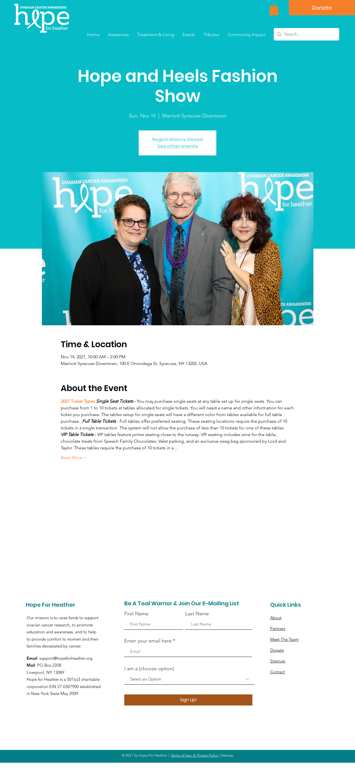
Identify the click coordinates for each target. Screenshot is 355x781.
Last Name (197, 613)
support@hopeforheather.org (65, 658)
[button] (274, 9)
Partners (277, 628)
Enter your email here (148, 640)
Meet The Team (284, 639)
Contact (277, 671)
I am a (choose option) (149, 668)
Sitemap (277, 661)
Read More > (74, 457)
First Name (136, 613)
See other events (177, 146)
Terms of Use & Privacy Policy (195, 755)
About (276, 617)
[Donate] (322, 7)
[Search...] (306, 34)
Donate (277, 650)
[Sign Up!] (188, 700)
